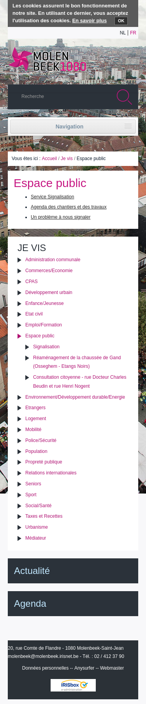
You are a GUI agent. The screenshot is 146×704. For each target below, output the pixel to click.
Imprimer (78, 231)
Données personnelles (45, 668)
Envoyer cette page (114, 231)
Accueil (49, 158)
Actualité (32, 570)
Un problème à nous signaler (60, 217)
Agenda (30, 603)
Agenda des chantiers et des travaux (69, 207)
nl (123, 33)
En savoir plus (89, 20)
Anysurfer (84, 668)
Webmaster (112, 668)
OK (121, 20)
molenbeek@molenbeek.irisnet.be (43, 656)
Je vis (67, 158)
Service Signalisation (52, 197)
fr (133, 33)
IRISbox (73, 685)
